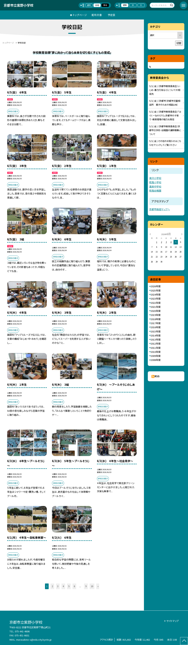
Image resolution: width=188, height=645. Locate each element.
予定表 (111, 15)
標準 (125, 5)
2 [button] (52, 586)
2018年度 (156, 319)
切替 (178, 43)
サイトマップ (172, 621)
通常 (89, 5)
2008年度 (156, 360)
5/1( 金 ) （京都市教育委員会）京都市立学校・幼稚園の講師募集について (165, 130)
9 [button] (85, 586)
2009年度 (156, 356)
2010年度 (156, 352)
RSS (157, 376)
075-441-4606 (22, 631)
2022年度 (156, 303)
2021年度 (156, 307)
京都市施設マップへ (159, 209)
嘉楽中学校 (155, 186)
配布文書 (97, 15)
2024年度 (156, 294)
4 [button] (63, 586)
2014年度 (156, 335)
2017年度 (156, 323)
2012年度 (156, 343)
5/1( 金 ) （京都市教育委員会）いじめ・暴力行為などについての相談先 (164, 90)
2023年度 (156, 298)
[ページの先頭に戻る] (184, 641)
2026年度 (156, 286)
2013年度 (156, 339)
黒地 (105, 5)
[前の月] (150, 234)
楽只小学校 (155, 178)
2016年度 (156, 327)
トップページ (80, 15)
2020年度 (156, 311)
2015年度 (156, 331)
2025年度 (156, 290)
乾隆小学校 (155, 182)
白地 (97, 5)
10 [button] (92, 586)
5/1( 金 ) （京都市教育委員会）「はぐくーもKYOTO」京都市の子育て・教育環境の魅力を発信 (165, 115)
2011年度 (156, 347)
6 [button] (74, 586)
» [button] (98, 586)
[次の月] (181, 234)
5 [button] (68, 586)
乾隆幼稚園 (155, 190)
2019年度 (156, 315)
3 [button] (57, 586)
